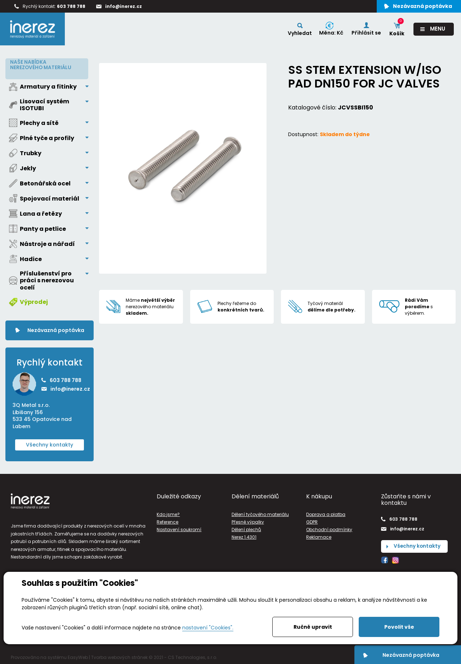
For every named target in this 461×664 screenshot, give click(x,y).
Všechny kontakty (49, 443)
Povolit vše (399, 627)
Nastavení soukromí (179, 528)
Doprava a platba (325, 513)
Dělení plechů (246, 528)
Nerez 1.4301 (244, 536)
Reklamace (318, 536)
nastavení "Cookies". (207, 627)
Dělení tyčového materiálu (260, 513)
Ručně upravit (313, 627)
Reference (167, 520)
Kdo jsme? (168, 513)
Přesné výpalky (248, 520)
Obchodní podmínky (329, 528)
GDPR (312, 520)
